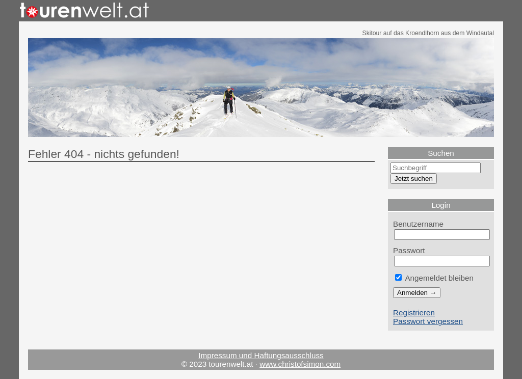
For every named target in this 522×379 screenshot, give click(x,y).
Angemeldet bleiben (434, 278)
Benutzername (418, 224)
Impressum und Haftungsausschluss (260, 355)
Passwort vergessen (428, 321)
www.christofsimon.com (300, 364)
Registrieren (414, 312)
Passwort (409, 250)
